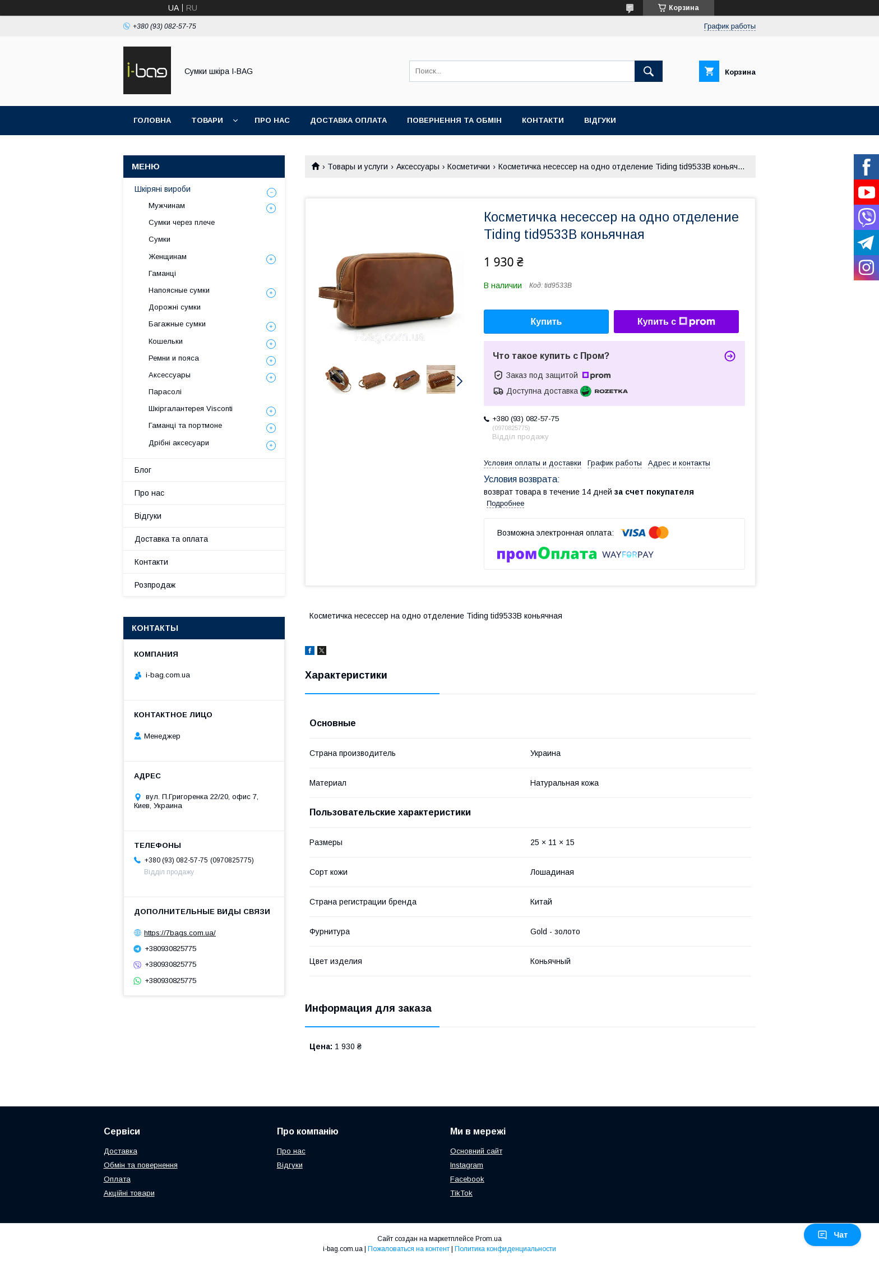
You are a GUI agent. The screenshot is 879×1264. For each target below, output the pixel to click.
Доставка (120, 1151)
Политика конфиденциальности (505, 1249)
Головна (152, 120)
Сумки (159, 239)
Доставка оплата (348, 120)
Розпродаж (155, 584)
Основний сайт (476, 1151)
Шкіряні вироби (163, 188)
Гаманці (162, 273)
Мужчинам (167, 205)
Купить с (676, 322)
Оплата (117, 1179)
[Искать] (649, 71)
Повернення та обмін (454, 120)
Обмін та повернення (141, 1165)
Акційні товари (129, 1193)
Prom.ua (488, 1239)
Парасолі (165, 391)
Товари (207, 120)
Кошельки (166, 341)
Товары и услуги (357, 166)
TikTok (461, 1193)
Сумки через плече (182, 222)
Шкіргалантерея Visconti (191, 408)
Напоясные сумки (179, 290)
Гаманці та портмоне (185, 425)
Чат (832, 1235)
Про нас (272, 120)
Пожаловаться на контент (409, 1249)
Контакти (543, 120)
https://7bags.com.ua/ (180, 933)
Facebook (467, 1179)
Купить (546, 321)
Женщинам (168, 256)
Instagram (466, 1165)
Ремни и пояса (174, 358)
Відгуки (600, 120)
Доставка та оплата (171, 538)
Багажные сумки (177, 324)
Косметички (468, 166)
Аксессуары (418, 166)
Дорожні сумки (175, 307)
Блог (143, 469)
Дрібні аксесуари (179, 443)
